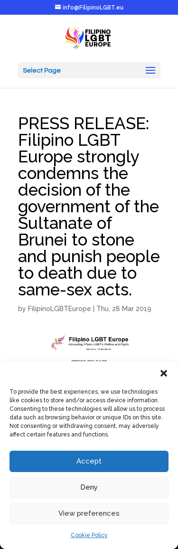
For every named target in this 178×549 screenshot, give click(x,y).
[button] (164, 373)
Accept (89, 461)
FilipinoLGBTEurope (59, 308)
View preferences (89, 513)
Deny (89, 487)
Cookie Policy (89, 535)
